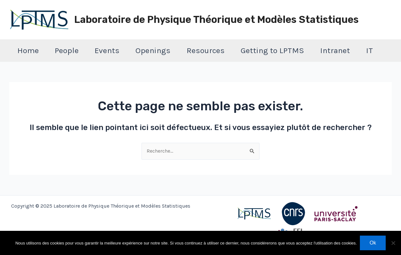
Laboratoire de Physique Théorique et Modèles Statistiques (216, 19)
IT (369, 50)
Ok (372, 242)
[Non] (393, 243)
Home (28, 50)
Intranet (335, 50)
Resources (205, 50)
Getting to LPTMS (272, 50)
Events (107, 50)
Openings (153, 50)
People (67, 50)
